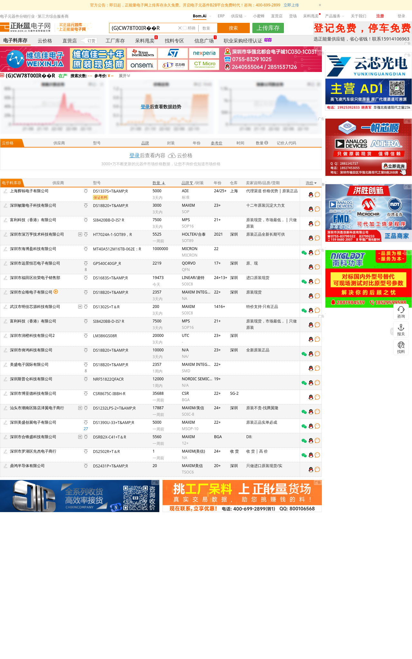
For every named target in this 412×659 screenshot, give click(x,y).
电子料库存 (15, 40)
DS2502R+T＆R (106, 451)
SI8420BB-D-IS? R (108, 220)
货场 (293, 16)
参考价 (216, 143)
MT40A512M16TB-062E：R (117, 249)
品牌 (187, 182)
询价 (311, 182)
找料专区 (174, 40)
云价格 (45, 40)
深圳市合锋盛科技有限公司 (33, 436)
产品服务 (334, 16)
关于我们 (358, 16)
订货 (91, 40)
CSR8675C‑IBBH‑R (109, 393)
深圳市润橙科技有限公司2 (32, 335)
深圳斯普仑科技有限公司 (31, 379)
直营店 (277, 16)
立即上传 (291, 5)
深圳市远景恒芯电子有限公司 (35, 263)
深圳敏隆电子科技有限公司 (33, 205)
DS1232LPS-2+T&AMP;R (114, 408)
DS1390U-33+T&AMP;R (113, 422)
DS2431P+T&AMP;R (110, 466)
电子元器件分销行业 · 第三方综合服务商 (34, 16)
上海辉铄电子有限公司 (29, 191)
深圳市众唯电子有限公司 (31, 292)
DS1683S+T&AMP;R (110, 278)
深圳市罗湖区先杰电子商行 (33, 451)
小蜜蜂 (259, 16)
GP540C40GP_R (107, 263)
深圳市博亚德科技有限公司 (33, 393)
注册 (380, 16)
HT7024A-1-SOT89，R (112, 234)
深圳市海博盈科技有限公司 (33, 248)
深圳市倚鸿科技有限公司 (31, 350)
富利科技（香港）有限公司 (33, 219)
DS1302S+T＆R (106, 307)
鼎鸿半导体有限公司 (27, 465)
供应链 (239, 16)
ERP (221, 16)
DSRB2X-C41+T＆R (109, 437)
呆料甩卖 (311, 16)
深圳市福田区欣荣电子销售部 (35, 277)
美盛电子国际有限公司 (29, 364)
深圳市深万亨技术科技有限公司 (37, 234)
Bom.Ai (199, 16)
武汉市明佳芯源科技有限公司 (35, 306)
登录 (401, 16)
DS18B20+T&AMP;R (110, 205)
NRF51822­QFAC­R (108, 379)
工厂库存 (115, 40)
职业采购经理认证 (243, 40)
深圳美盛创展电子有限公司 (33, 422)
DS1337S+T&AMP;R (110, 191)
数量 (159, 182)
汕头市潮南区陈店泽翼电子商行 (37, 408)
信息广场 (204, 40)
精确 (191, 28)
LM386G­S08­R (105, 336)
